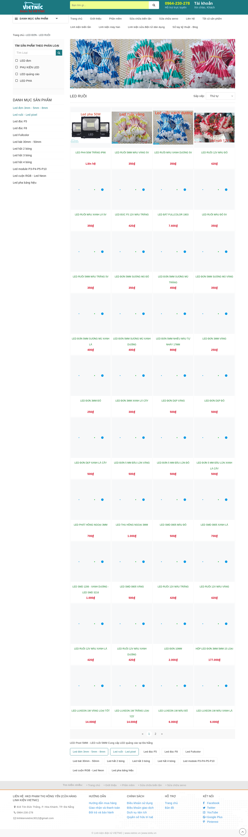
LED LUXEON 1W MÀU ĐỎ (173, 710)
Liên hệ (190, 18)
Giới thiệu (95, 18)
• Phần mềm (127, 785)
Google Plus (212, 817)
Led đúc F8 (20, 128)
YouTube (210, 812)
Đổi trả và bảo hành (101, 812)
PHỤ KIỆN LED (27, 67)
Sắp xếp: (199, 96)
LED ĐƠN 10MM (173, 648)
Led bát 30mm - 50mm (27, 141)
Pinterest (210, 821)
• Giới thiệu (110, 785)
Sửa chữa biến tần (140, 18)
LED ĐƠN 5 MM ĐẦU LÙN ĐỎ (173, 462)
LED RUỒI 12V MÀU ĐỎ (214, 152)
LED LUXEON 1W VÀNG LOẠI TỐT (91, 710)
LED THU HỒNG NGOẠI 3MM (132, 524)
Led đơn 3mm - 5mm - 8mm (30, 107)
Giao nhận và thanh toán (104, 807)
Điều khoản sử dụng (140, 803)
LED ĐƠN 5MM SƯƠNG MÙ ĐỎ (132, 276)
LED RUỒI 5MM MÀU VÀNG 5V (132, 152)
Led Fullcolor (21, 135)
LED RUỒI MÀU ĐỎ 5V (214, 214)
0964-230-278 (177, 3)
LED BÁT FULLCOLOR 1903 (173, 214)
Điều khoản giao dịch (140, 807)
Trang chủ (171, 803)
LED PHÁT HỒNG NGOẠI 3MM (90, 524)
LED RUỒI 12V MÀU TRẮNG (173, 586)
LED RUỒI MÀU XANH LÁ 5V (90, 214)
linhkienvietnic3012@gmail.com (35, 818)
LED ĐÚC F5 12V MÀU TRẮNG (132, 214)
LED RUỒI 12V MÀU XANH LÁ (90, 648)
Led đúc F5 (20, 121)
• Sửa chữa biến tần (150, 785)
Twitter (209, 807)
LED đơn (23, 60)
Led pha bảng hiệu (24, 182)
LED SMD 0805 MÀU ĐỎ (173, 524)
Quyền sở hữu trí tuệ (140, 817)
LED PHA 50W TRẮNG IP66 (91, 152)
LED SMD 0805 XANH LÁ (214, 524)
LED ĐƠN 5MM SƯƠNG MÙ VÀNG (214, 276)
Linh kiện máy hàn (109, 27)
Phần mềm (115, 18)
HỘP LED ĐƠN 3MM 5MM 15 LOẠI (214, 648)
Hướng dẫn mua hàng (103, 803)
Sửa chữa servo (168, 18)
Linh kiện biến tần (80, 27)
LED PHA (23, 80)
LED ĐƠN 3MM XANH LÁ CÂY (131, 400)
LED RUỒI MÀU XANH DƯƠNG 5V (173, 152)
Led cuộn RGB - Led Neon (29, 175)
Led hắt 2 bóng (22, 148)
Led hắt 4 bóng (22, 162)
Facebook (211, 803)
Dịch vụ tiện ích (137, 812)
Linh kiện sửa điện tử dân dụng (146, 27)
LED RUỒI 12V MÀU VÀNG (214, 586)
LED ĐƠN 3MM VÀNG (214, 338)
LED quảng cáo (27, 74)
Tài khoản (203, 3)
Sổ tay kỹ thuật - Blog (185, 27)
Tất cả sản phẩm (212, 18)
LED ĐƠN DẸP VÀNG (173, 400)
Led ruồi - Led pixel (25, 114)
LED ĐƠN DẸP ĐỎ (214, 400)
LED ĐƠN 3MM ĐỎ (90, 400)
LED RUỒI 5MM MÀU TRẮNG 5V (90, 276)
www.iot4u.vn (149, 833)
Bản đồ (169, 807)
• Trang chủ (93, 785)
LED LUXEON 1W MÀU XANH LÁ (214, 710)
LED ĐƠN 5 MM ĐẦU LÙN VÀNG (132, 462)
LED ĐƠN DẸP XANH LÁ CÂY (90, 462)
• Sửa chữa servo (176, 785)
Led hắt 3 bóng (22, 155)
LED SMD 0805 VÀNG (132, 586)
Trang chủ (76, 18)
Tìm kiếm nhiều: (73, 785)
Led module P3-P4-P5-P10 (30, 169)
